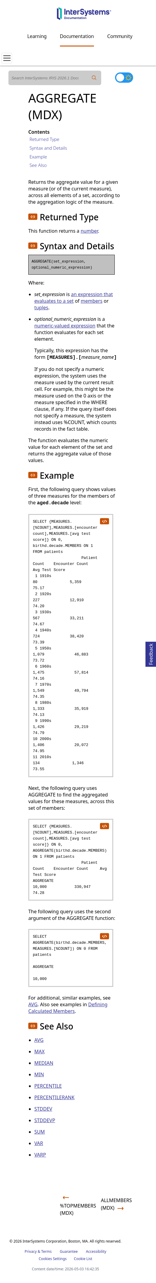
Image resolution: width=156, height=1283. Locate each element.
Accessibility (96, 1251)
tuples (41, 307)
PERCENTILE (48, 1086)
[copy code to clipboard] (104, 520)
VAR (38, 1143)
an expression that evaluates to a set (73, 297)
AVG (33, 1004)
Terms (46, 1251)
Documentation (77, 36)
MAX (39, 1051)
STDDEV (43, 1109)
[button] (32, 216)
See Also (38, 165)
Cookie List (83, 1258)
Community (120, 36)
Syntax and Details (48, 148)
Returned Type (44, 139)
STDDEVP (44, 1120)
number (89, 231)
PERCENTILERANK (54, 1097)
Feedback (151, 653)
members (91, 301)
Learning (37, 36)
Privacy (31, 1251)
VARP (40, 1154)
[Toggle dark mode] (124, 77)
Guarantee (69, 1251)
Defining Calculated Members (68, 1007)
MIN (39, 1074)
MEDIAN (43, 1063)
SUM (39, 1131)
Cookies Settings (53, 1259)
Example (38, 157)
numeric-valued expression (64, 325)
